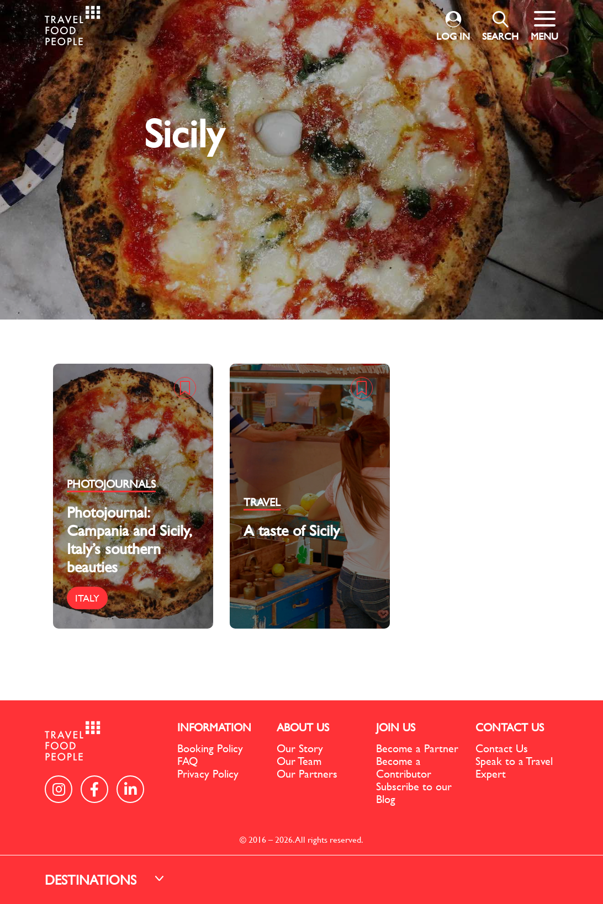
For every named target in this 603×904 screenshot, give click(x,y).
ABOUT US (303, 727)
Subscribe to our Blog (414, 792)
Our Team (299, 761)
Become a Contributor (403, 767)
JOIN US (395, 727)
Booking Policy (210, 748)
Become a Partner (417, 748)
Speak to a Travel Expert (514, 767)
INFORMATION (214, 727)
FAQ (187, 761)
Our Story (300, 748)
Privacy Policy (208, 773)
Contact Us (501, 748)
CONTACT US (509, 727)
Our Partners (307, 773)
